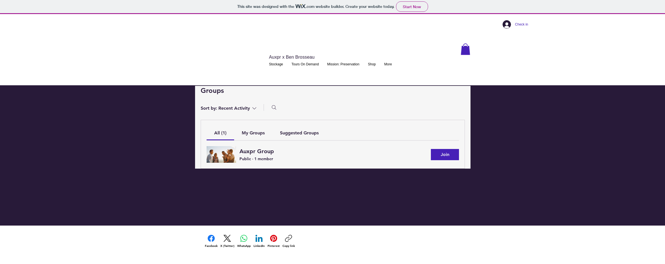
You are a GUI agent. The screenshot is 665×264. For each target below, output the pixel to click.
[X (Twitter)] (227, 241)
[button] (465, 49)
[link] (220, 133)
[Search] (274, 107)
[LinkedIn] (259, 241)
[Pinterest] (274, 241)
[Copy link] (288, 241)
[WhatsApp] (244, 241)
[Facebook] (211, 241)
